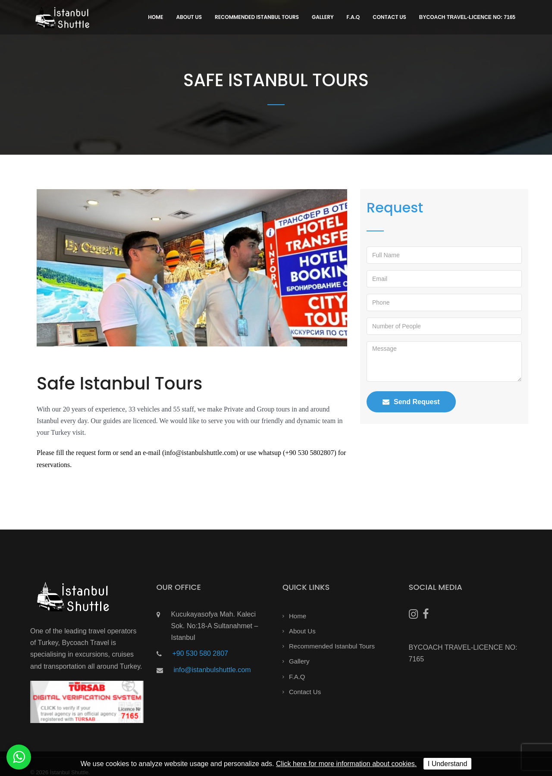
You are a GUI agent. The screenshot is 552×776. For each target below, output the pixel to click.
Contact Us (389, 17)
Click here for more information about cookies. (346, 763)
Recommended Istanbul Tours (257, 17)
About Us (189, 17)
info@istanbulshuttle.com (212, 669)
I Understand (447, 763)
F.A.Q (353, 17)
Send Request (411, 401)
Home (155, 17)
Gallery (323, 17)
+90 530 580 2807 (200, 653)
